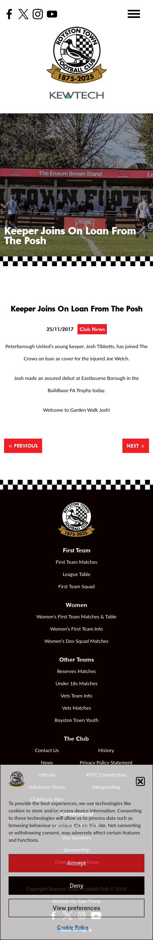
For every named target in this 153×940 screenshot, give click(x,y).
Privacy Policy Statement (106, 762)
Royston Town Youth (76, 720)
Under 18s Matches (76, 683)
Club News (92, 329)
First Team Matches (76, 562)
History (106, 750)
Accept (76, 863)
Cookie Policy (72, 927)
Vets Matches (76, 708)
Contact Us (47, 750)
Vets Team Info (76, 696)
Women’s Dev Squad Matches (76, 641)
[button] (140, 781)
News (47, 762)
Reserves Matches (76, 671)
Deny (77, 885)
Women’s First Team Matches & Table (77, 616)
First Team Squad (76, 586)
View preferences (76, 908)
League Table (77, 574)
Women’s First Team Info (76, 629)
